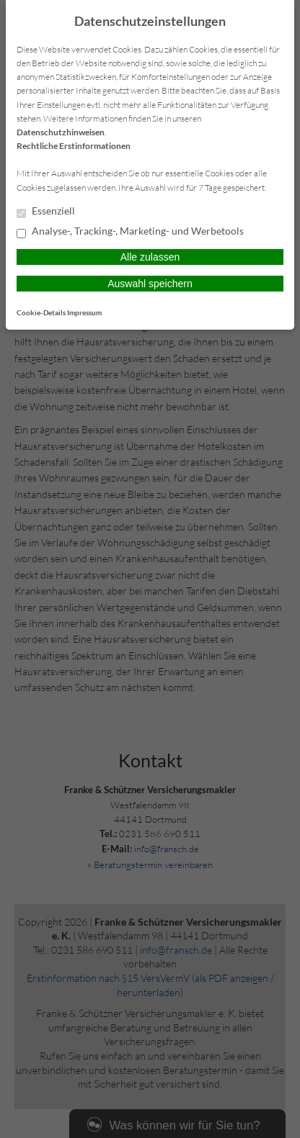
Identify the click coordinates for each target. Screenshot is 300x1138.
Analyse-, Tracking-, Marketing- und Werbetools (130, 231)
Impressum (84, 312)
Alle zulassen (150, 257)
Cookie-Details (41, 312)
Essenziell (46, 211)
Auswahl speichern (150, 283)
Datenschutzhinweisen (61, 132)
